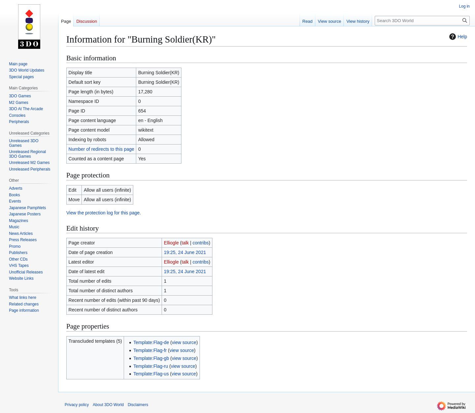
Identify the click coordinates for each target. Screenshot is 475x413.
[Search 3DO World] (422, 20)
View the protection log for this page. (103, 212)
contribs (201, 242)
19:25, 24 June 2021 (185, 252)
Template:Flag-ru (150, 366)
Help (457, 36)
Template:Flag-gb (151, 358)
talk (185, 242)
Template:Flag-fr (150, 350)
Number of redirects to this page (101, 149)
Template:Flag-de (151, 342)
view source (184, 342)
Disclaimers (138, 404)
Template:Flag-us (151, 373)
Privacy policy (77, 404)
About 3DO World (108, 404)
